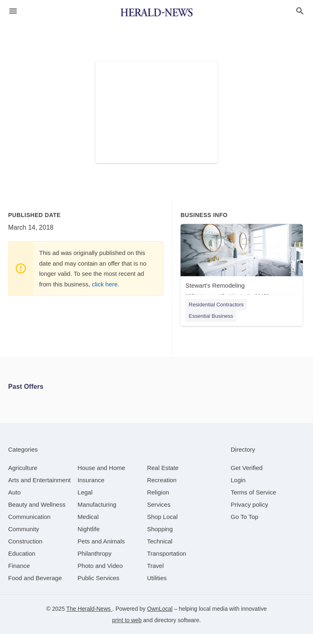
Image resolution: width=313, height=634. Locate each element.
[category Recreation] (162, 480)
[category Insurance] (90, 480)
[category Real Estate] (163, 467)
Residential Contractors (216, 304)
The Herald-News (89, 608)
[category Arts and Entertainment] (39, 480)
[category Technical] (160, 541)
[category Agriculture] (22, 467)
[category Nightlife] (88, 528)
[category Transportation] (166, 553)
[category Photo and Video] (100, 565)
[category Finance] (19, 565)
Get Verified (246, 467)
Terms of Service (253, 492)
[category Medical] (88, 516)
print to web (126, 620)
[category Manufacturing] (96, 504)
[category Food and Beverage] (35, 577)
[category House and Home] (101, 467)
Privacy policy (249, 504)
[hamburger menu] (13, 11)
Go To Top (244, 516)
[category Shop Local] (162, 516)
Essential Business (211, 316)
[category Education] (21, 553)
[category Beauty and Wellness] (37, 504)
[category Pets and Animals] (101, 541)
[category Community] (23, 528)
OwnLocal (159, 608)
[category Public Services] (98, 577)
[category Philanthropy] (94, 553)
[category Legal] (85, 492)
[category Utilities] (157, 577)
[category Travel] (155, 565)
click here (104, 284)
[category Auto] (14, 492)
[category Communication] (29, 516)
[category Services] (159, 504)
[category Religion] (158, 492)
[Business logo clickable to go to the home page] (156, 12)
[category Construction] (25, 541)
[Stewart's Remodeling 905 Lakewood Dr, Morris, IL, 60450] (241, 263)
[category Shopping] (160, 528)
